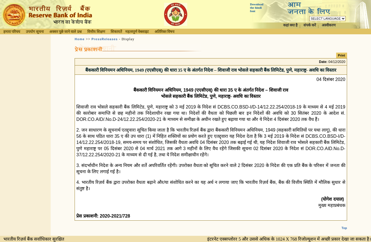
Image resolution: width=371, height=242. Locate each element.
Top (344, 223)
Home (79, 39)
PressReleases (104, 39)
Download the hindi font (256, 8)
